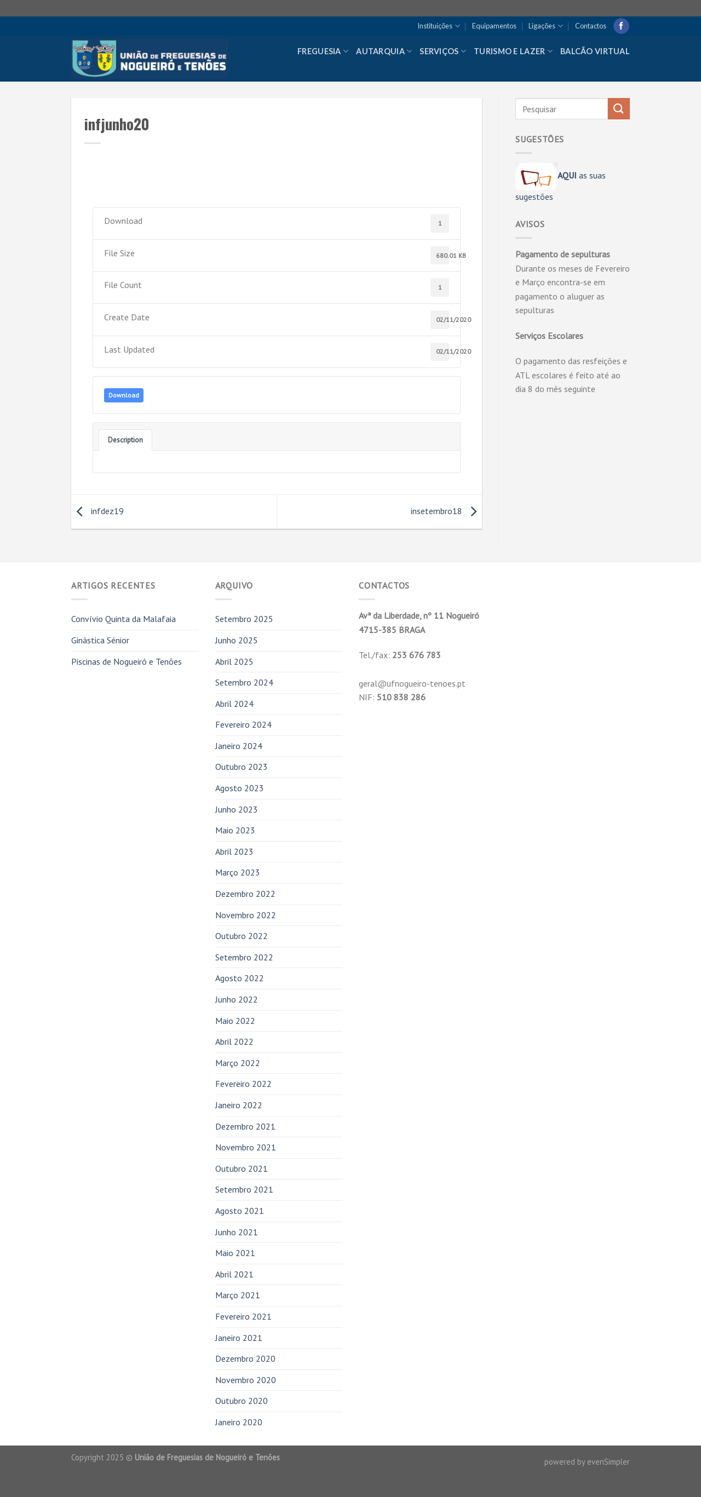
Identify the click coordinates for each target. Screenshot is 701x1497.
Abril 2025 (234, 661)
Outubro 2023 (241, 766)
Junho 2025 (236, 640)
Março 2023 (237, 872)
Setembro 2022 (244, 957)
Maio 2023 (235, 830)
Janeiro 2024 (238, 745)
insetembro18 (446, 510)
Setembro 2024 (244, 682)
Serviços (443, 51)
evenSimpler (608, 1461)
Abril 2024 (234, 703)
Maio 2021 (235, 1252)
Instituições (438, 26)
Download (123, 395)
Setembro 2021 (244, 1189)
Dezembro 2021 (245, 1126)
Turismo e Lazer (513, 51)
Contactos (590, 25)
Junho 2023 (236, 809)
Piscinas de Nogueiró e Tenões (126, 661)
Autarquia (384, 51)
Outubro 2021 (241, 1168)
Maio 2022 (235, 1020)
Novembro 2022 (245, 914)
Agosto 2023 (239, 787)
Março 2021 (237, 1294)
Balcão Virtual (595, 51)
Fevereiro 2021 (243, 1316)
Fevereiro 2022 (243, 1083)
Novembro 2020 (245, 1379)
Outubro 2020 (241, 1400)
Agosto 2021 (239, 1210)
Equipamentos (494, 25)
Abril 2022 (234, 1041)
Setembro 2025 (244, 618)
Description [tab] (125, 440)
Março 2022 (237, 1062)
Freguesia (322, 51)
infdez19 (97, 510)
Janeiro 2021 (238, 1337)
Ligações (545, 26)
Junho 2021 (236, 1232)
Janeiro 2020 (238, 1422)
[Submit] (619, 108)
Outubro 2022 (241, 935)
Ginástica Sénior (100, 640)
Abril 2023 (234, 851)
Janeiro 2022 (238, 1104)
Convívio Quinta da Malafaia (123, 618)
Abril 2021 (234, 1274)
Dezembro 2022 (245, 893)
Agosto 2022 (239, 977)
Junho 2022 (236, 999)
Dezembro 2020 (245, 1358)
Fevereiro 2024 (243, 724)
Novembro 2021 (245, 1147)
